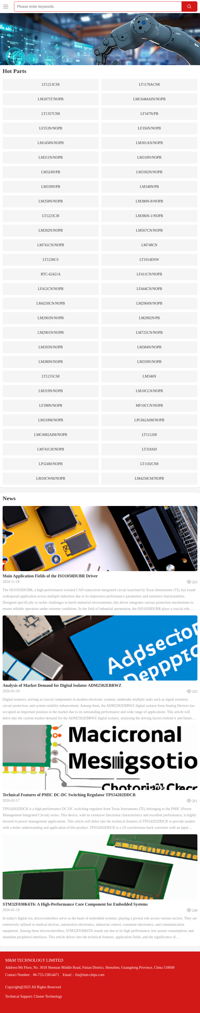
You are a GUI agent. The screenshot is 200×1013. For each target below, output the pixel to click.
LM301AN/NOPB (149, 143)
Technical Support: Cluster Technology (33, 996)
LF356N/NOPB (149, 128)
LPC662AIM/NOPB (149, 420)
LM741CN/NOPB (50, 245)
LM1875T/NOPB (51, 99)
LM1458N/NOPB (51, 143)
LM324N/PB (50, 172)
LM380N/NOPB (51, 362)
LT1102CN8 (149, 464)
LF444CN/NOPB (149, 289)
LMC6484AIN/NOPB (149, 99)
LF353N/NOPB (50, 128)
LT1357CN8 (50, 114)
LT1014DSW (149, 260)
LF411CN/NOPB (149, 274)
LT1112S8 (149, 435)
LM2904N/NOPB (149, 303)
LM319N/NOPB (51, 391)
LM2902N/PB (149, 318)
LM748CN (149, 245)
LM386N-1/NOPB (149, 216)
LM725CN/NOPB (149, 333)
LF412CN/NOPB (50, 289)
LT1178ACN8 (149, 85)
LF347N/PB (149, 114)
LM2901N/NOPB (51, 333)
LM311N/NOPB (51, 157)
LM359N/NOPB (149, 362)
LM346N (149, 376)
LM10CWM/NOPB (50, 478)
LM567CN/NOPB (149, 230)
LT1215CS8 (51, 376)
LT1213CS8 (51, 85)
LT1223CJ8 (50, 216)
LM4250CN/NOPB (50, 303)
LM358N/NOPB (51, 201)
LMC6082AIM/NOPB (50, 435)
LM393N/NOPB (51, 347)
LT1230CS (51, 260)
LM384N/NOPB (149, 347)
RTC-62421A (50, 274)
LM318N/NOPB (149, 157)
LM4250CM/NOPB (149, 478)
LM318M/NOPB (50, 420)
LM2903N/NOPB (51, 318)
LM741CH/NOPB (50, 449)
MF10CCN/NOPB (149, 405)
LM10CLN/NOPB (149, 391)
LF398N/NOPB (50, 405)
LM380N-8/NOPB (149, 201)
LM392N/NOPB (51, 230)
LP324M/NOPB (51, 464)
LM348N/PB (149, 187)
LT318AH (149, 449)
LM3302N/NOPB (149, 172)
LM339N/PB (50, 187)
